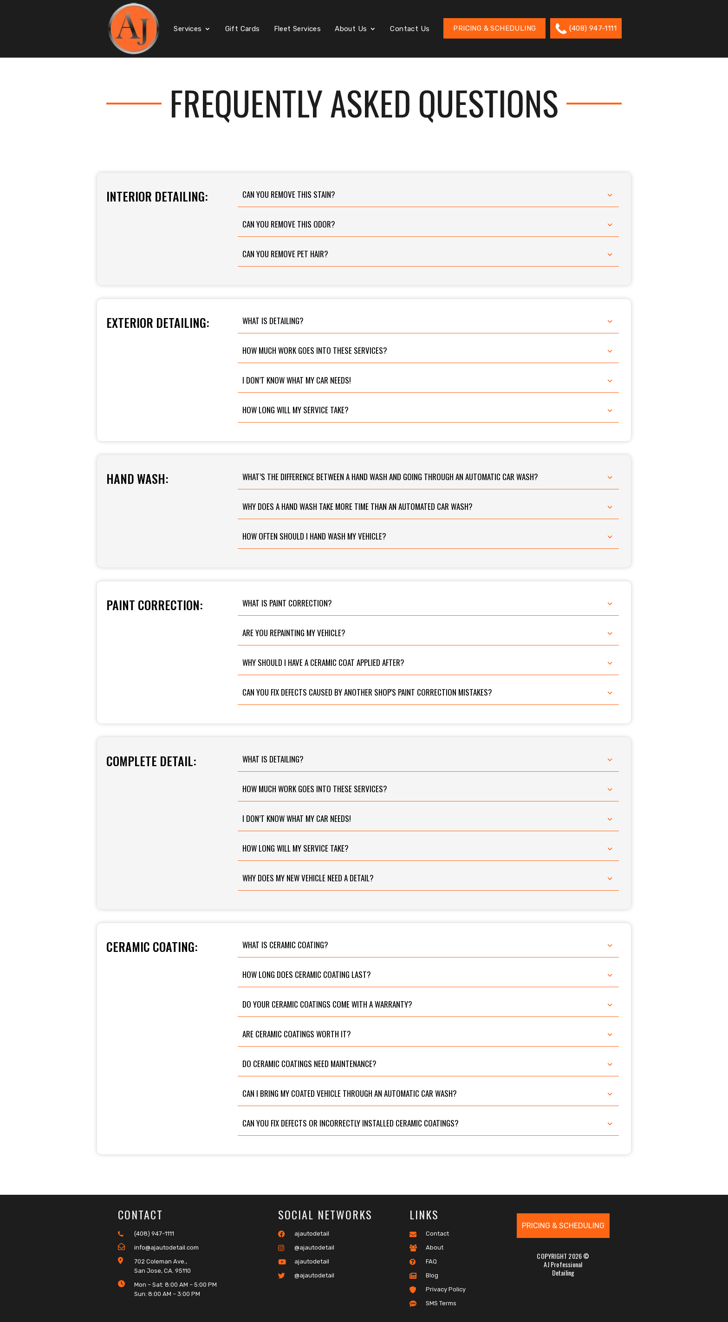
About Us (351, 29)
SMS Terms (433, 1303)
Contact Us (409, 29)
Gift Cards (242, 29)
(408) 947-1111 (586, 28)
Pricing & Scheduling (494, 28)
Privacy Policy (438, 1289)
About (426, 1247)
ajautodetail (303, 1233)
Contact (429, 1233)
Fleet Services (297, 29)
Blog (424, 1275)
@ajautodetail (306, 1247)
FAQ (423, 1261)
